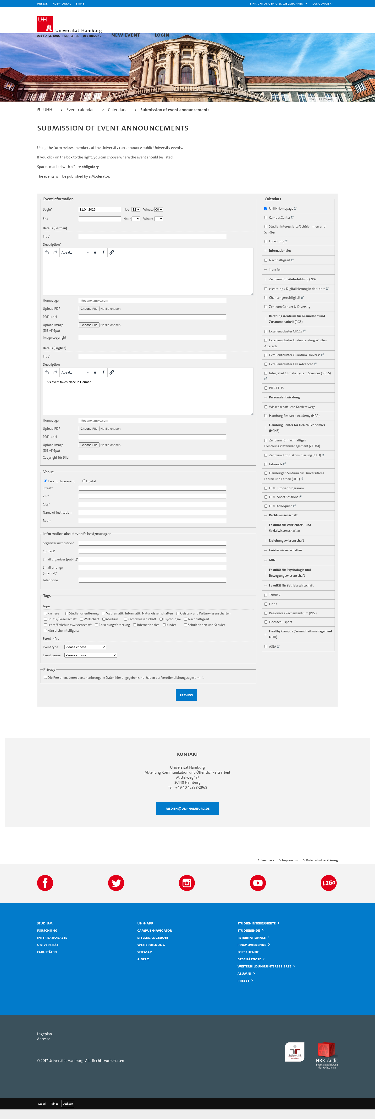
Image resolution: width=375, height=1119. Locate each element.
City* (46, 514)
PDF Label (50, 326)
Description (51, 374)
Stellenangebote (152, 947)
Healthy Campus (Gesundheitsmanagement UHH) (300, 644)
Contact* (49, 561)
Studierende (248, 939)
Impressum (290, 870)
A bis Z (143, 968)
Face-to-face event (59, 491)
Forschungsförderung (112, 634)
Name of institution (57, 522)
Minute (148, 219)
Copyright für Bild (56, 467)
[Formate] (75, 262)
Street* (48, 497)
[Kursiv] (103, 262)
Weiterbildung (151, 954)
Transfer (275, 279)
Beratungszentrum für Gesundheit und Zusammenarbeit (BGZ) (297, 328)
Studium (45, 932)
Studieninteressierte (256, 932)
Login (161, 34)
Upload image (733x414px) (53, 337)
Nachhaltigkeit (196, 628)
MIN (272, 570)
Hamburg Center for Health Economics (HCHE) (297, 437)
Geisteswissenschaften (285, 560)
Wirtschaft (89, 628)
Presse (42, 3)
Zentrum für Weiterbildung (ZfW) (293, 289)
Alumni (244, 982)
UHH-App (145, 932)
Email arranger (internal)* (53, 580)
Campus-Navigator (154, 939)
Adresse (43, 1048)
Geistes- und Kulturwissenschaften (203, 623)
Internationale (251, 947)
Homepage (51, 310)
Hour (127, 219)
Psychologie (170, 628)
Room (47, 530)
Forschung (47, 939)
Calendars (117, 119)
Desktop (68, 1113)
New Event (125, 34)
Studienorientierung (82, 623)
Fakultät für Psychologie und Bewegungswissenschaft (290, 582)
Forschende (248, 961)
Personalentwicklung (284, 407)
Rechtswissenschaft (140, 628)
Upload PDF (51, 318)
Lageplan (44, 1043)
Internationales (146, 634)
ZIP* (46, 506)
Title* (46, 246)
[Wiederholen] (55, 262)
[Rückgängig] (47, 262)
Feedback (267, 870)
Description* (52, 254)
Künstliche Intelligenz (61, 640)
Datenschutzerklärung (322, 870)
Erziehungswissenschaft (286, 550)
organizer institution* (58, 552)
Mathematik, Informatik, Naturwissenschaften (137, 623)
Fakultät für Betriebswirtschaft (291, 595)
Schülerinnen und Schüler (204, 634)
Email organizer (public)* (60, 569)
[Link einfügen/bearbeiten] (112, 262)
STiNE (80, 3)
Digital (89, 491)
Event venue (52, 665)
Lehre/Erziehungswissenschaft (68, 634)
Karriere (51, 623)
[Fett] (95, 262)
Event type (50, 656)
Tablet (54, 1113)
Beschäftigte (249, 968)
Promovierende (251, 954)
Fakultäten (47, 961)
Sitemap (144, 961)
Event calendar (80, 119)
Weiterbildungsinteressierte (264, 975)
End (45, 228)
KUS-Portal (62, 3)
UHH (47, 119)
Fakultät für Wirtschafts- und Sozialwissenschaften (290, 537)
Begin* (47, 219)
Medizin (110, 628)
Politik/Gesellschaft (60, 628)
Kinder (169, 634)
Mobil (42, 1113)
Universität (47, 954)
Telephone (50, 589)
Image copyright (54, 347)
